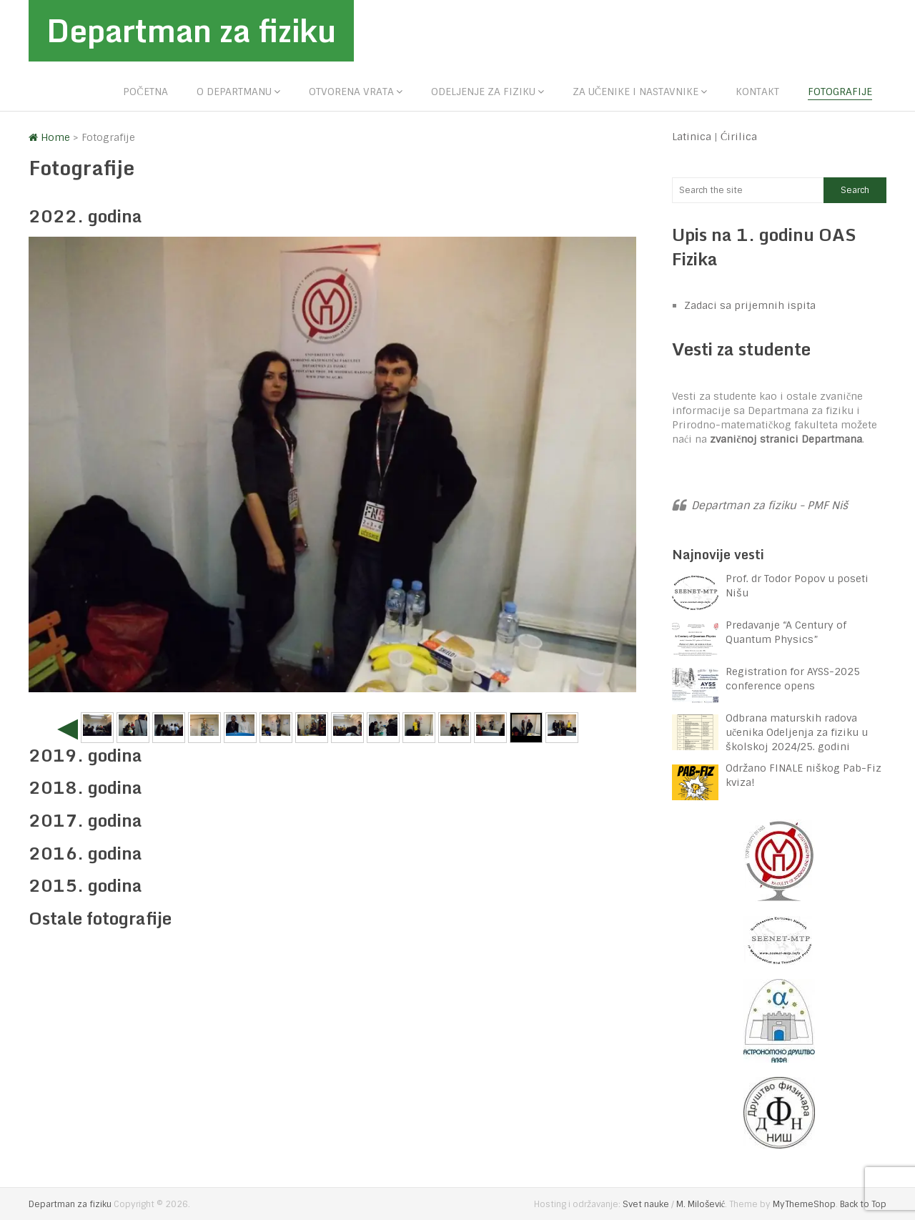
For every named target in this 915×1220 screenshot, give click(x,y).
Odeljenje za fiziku (483, 91)
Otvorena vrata (351, 91)
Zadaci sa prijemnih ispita (750, 306)
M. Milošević (700, 1204)
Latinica (691, 136)
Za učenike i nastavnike (635, 91)
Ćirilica (739, 136)
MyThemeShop (804, 1204)
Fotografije (840, 91)
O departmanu (234, 91)
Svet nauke (646, 1204)
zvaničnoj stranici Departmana (786, 439)
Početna (145, 91)
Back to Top (863, 1204)
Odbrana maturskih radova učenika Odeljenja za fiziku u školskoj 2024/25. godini (797, 732)
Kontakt (757, 91)
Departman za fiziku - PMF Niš (769, 505)
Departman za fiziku (193, 30)
